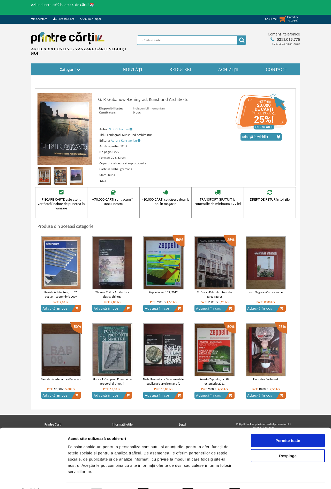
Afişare (258, 479)
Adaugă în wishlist (261, 137)
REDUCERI (180, 69)
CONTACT (276, 69)
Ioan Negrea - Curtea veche (266, 292)
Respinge (288, 442)
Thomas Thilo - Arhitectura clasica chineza (112, 294)
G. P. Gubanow (120, 129)
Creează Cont (63, 19)
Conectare (39, 19)
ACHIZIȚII (228, 69)
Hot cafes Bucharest (265, 379)
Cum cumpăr (90, 19)
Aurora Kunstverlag (125, 140)
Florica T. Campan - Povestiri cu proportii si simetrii (112, 381)
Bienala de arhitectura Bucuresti (61, 379)
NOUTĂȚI (132, 69)
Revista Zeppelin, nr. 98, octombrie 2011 (214, 381)
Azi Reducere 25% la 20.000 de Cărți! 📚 (63, 4)
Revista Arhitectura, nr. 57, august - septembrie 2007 (61, 294)
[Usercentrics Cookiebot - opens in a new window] (33, 479)
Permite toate (287, 427)
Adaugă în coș (60, 308)
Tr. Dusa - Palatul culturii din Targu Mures (214, 294)
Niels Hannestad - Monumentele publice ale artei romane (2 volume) (163, 383)
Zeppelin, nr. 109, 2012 (163, 292)
